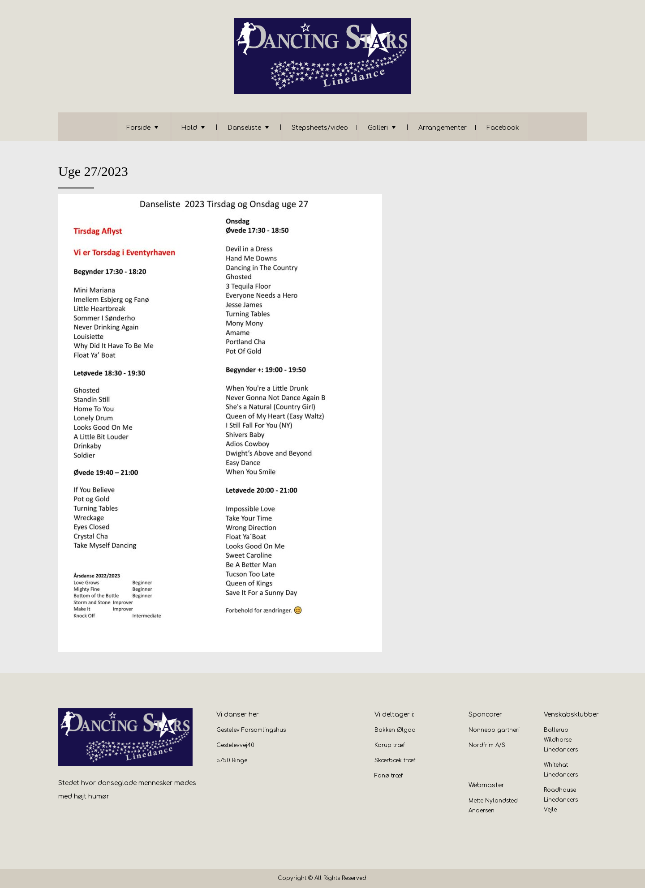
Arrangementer (442, 127)
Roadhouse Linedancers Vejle (561, 800)
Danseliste (244, 127)
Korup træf (389, 745)
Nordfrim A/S (487, 745)
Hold (189, 127)
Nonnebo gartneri (494, 730)
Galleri (378, 127)
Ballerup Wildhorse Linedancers (561, 740)
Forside (138, 127)
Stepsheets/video (320, 127)
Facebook (502, 127)
